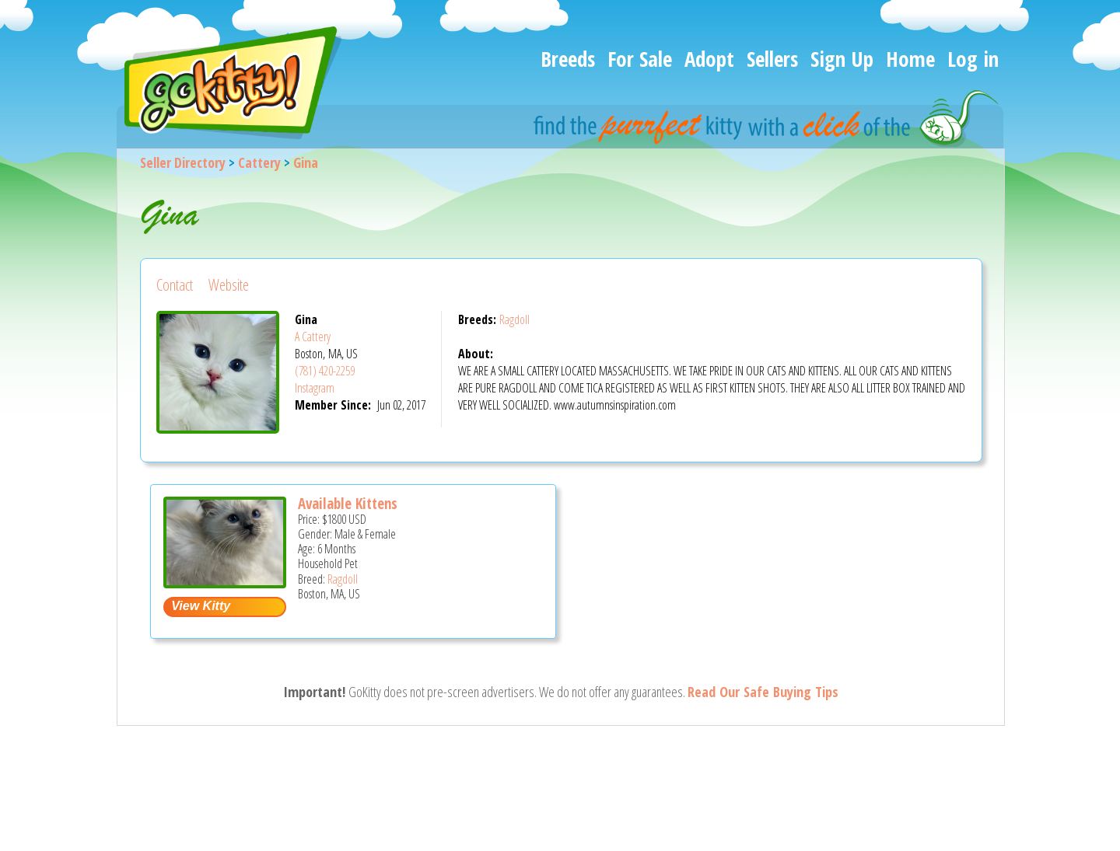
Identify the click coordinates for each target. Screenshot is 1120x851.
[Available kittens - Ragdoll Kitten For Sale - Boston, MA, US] (224, 582)
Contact (174, 284)
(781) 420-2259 (325, 370)
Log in (973, 58)
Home (910, 58)
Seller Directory (183, 162)
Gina (305, 162)
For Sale (639, 58)
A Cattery (313, 336)
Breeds (568, 58)
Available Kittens (347, 504)
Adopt (709, 58)
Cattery (259, 162)
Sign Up (841, 58)
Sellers (772, 58)
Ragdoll (514, 319)
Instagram (314, 387)
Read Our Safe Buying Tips (763, 691)
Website (228, 284)
